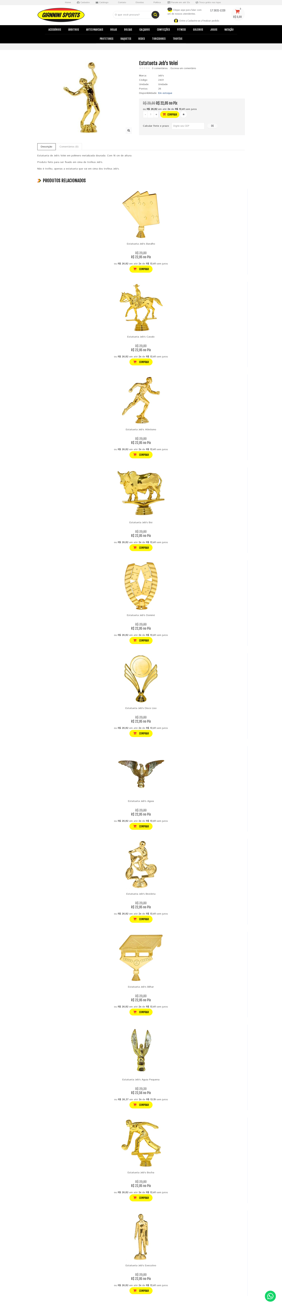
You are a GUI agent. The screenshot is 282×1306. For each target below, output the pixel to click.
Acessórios (54, 29)
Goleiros (198, 29)
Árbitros (73, 29)
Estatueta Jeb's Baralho (141, 244)
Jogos (213, 29)
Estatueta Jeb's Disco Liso (141, 708)
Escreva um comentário (183, 68)
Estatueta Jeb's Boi (140, 522)
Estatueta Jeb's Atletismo (141, 429)
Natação (229, 29)
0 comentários (160, 68)
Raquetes (126, 38)
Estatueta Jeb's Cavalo (141, 337)
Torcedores (158, 38)
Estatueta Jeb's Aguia (141, 801)
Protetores (106, 38)
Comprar (170, 114)
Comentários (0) (69, 147)
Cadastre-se (193, 21)
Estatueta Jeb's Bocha (141, 1172)
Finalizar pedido (210, 21)
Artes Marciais (94, 29)
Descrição (46, 147)
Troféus (177, 38)
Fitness (181, 29)
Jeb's (161, 75)
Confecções (163, 29)
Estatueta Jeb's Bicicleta (140, 894)
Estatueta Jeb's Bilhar (141, 987)
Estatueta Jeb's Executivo (141, 1265)
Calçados (144, 29)
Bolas (113, 29)
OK (212, 125)
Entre (182, 21)
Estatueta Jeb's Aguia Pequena (140, 1079)
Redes (141, 38)
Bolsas (128, 29)
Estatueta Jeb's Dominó (141, 615)
